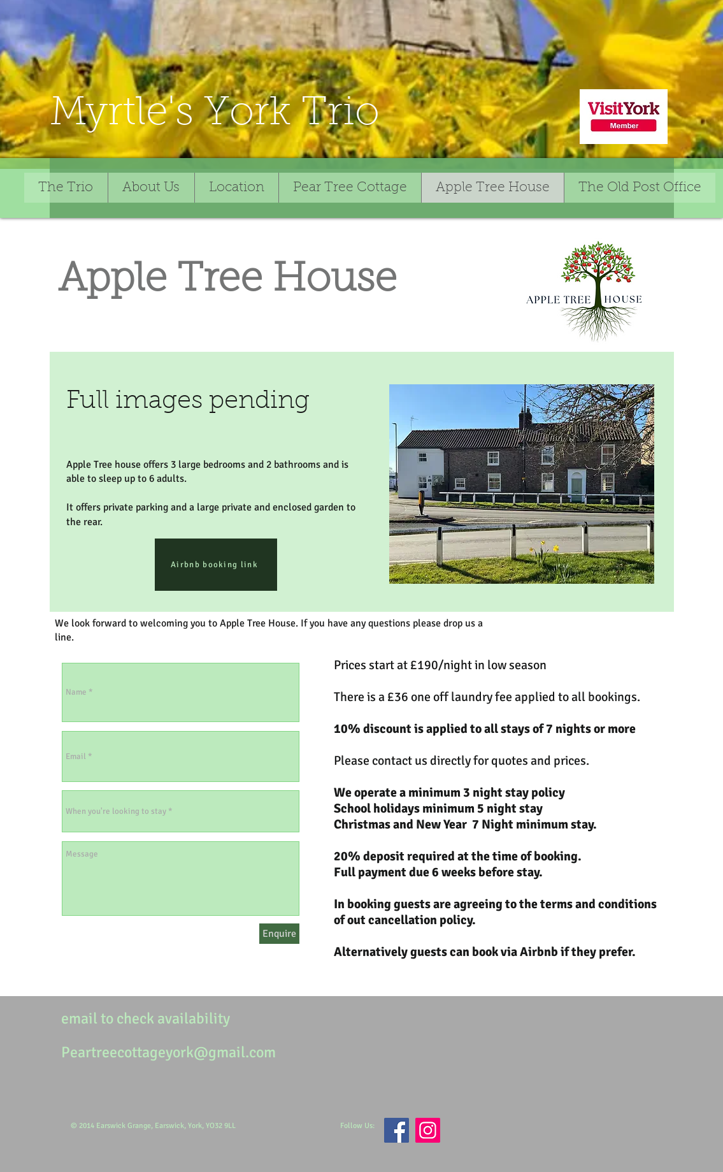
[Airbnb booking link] (216, 565)
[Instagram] (427, 1130)
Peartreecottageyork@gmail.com (168, 1052)
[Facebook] (396, 1130)
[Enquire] (279, 933)
